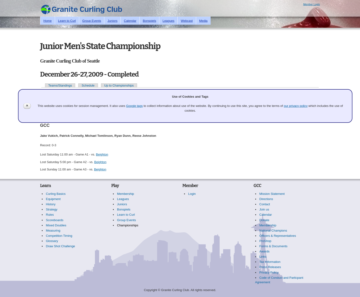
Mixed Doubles (56, 225)
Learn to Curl (67, 21)
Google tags (134, 106)
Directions (266, 199)
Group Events (91, 21)
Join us (264, 209)
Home (47, 21)
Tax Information (270, 262)
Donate (264, 220)
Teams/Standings (60, 85)
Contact (264, 204)
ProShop (265, 241)
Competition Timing (59, 236)
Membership (125, 194)
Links (263, 256)
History (50, 204)
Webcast (187, 21)
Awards (264, 251)
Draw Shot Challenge (60, 246)
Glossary (52, 241)
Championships (127, 225)
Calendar (130, 21)
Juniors (112, 21)
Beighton (102, 154)
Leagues (168, 21)
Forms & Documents (273, 246)
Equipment (53, 199)
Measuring (53, 230)
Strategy (51, 209)
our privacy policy (296, 106)
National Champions (273, 230)
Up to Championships (119, 85)
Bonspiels (149, 21)
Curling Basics (56, 194)
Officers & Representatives (277, 236)
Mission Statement (272, 194)
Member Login (311, 4)
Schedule (88, 85)
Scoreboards (55, 220)
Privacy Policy (269, 272)
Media (203, 21)
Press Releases (270, 267)
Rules (50, 214)
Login (192, 194)
